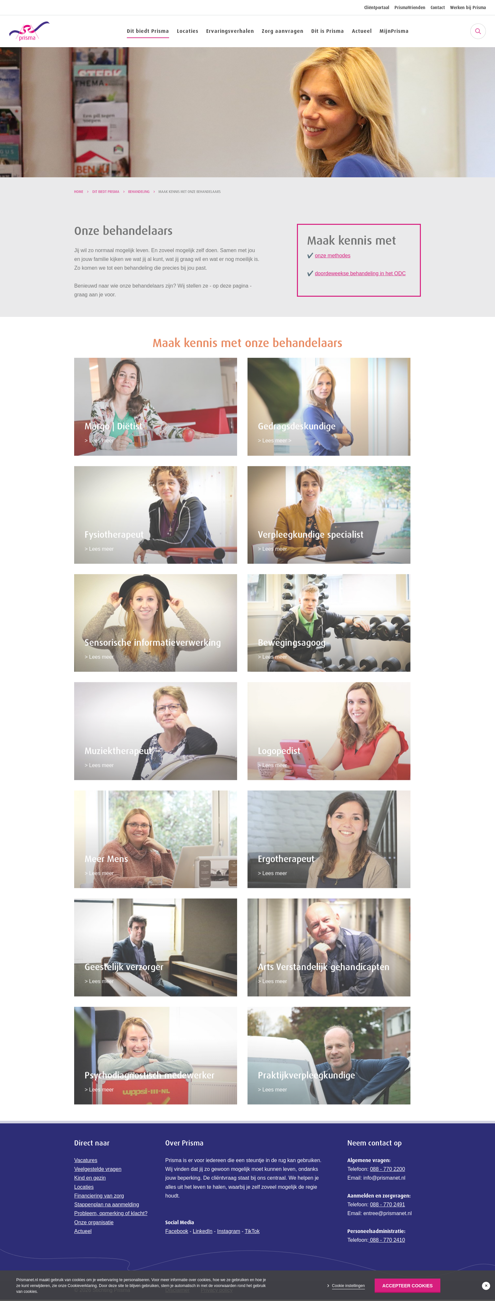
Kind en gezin (90, 1179)
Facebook (176, 1232)
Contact (438, 7)
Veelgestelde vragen (97, 1170)
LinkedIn (203, 1232)
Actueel (362, 31)
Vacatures (85, 1161)
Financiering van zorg (99, 1197)
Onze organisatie (94, 1223)
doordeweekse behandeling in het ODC (360, 273)
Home (78, 191)
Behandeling (139, 191)
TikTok (252, 1232)
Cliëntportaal (376, 7)
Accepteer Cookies (407, 1285)
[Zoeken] (478, 31)
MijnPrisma (394, 31)
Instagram (228, 1232)
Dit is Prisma (327, 31)
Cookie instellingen (348, 1285)
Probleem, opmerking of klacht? (110, 1214)
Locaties (187, 31)
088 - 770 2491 (387, 1206)
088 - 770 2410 (386, 1241)
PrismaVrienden (410, 7)
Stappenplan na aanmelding (106, 1206)
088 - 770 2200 (387, 1170)
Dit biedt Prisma (148, 31)
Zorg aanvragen (282, 31)
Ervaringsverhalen (230, 31)
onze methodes (332, 255)
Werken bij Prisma (468, 7)
